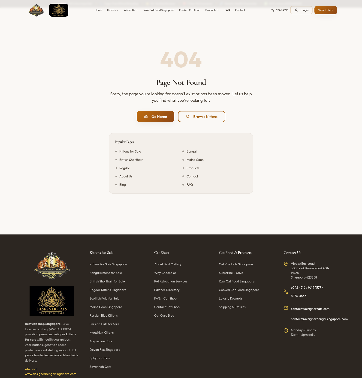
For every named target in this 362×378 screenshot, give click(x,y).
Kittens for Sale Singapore (108, 264)
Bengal (189, 151)
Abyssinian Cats (101, 341)
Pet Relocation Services (170, 281)
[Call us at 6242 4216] (279, 10)
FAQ (227, 10)
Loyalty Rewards (230, 298)
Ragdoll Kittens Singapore (108, 290)
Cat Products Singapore (236, 264)
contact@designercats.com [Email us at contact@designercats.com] (310, 309)
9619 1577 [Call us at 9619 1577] (314, 287)
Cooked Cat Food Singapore (239, 290)
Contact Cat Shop (167, 307)
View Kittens (325, 10)
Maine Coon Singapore (106, 307)
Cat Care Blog (164, 315)
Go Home (155, 116)
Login (301, 10)
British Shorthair (129, 160)
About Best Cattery (167, 264)
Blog (120, 185)
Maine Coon (193, 160)
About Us (131, 10)
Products (212, 10)
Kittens (113, 10)
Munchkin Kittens (102, 332)
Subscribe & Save (231, 273)
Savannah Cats (100, 367)
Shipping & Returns (232, 307)
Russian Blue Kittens (104, 315)
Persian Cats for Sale (104, 324)
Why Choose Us (165, 273)
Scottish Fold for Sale (104, 298)
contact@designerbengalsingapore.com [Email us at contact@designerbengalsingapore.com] (319, 319)
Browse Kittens (201, 116)
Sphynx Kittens (100, 358)
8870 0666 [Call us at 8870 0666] (298, 296)
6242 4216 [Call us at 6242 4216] (298, 287)
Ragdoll (122, 168)
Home (98, 10)
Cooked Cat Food (189, 10)
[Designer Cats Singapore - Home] (46, 10)
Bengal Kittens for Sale (106, 273)
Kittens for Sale (128, 151)
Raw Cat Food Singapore (159, 10)
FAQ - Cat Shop (165, 298)
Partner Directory (167, 290)
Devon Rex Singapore (105, 350)
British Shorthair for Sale (107, 281)
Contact (240, 10)
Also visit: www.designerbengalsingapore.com (50, 371)
